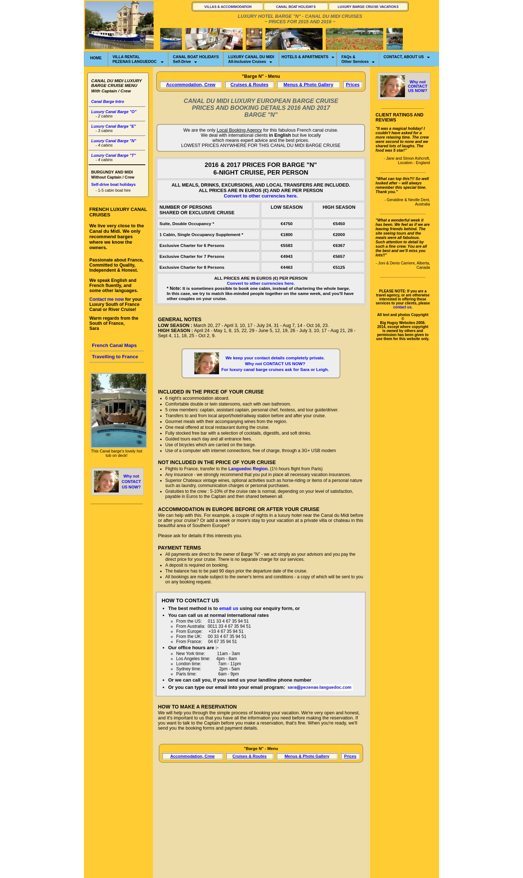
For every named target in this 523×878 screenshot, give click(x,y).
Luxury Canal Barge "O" (114, 111)
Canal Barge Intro (107, 101)
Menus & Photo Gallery (308, 84)
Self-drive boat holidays (113, 184)
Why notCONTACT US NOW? (131, 481)
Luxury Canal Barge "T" (113, 155)
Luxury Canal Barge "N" (113, 141)
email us (228, 608)
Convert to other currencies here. (261, 196)
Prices (353, 84)
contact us (402, 307)
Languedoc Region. (248, 468)
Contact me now (106, 299)
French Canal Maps (114, 345)
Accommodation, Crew (190, 84)
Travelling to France (115, 356)
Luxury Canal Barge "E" (113, 126)
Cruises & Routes (249, 84)
